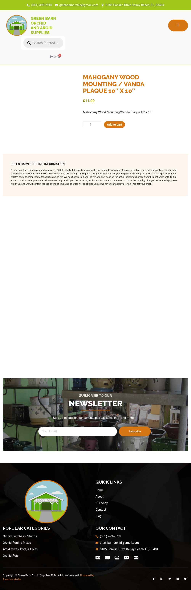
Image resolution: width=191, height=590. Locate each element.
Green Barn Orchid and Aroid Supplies (43, 25)
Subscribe (135, 431)
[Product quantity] (92, 124)
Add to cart (114, 124)
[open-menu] (178, 25)
